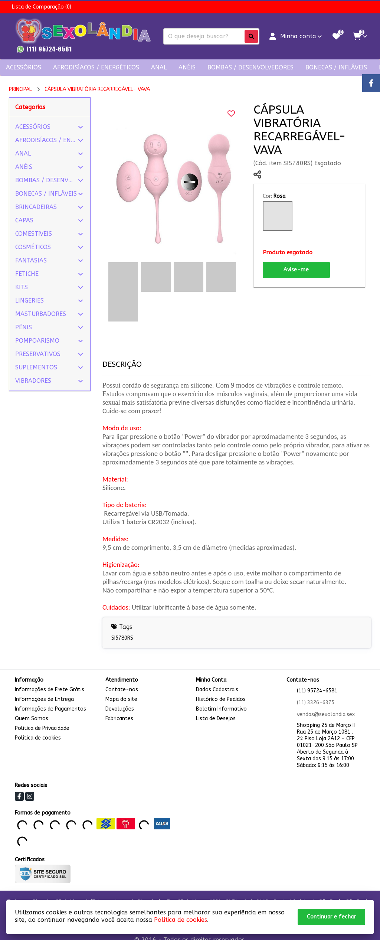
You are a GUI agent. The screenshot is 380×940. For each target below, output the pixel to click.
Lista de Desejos (216, 718)
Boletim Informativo (221, 709)
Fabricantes (119, 718)
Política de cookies (38, 738)
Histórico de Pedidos (221, 699)
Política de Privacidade (42, 728)
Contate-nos (121, 689)
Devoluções (119, 709)
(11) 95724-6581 (317, 691)
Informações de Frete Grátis (49, 689)
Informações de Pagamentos (50, 709)
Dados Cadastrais (217, 689)
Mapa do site (121, 699)
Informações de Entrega (44, 699)
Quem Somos (31, 718)
